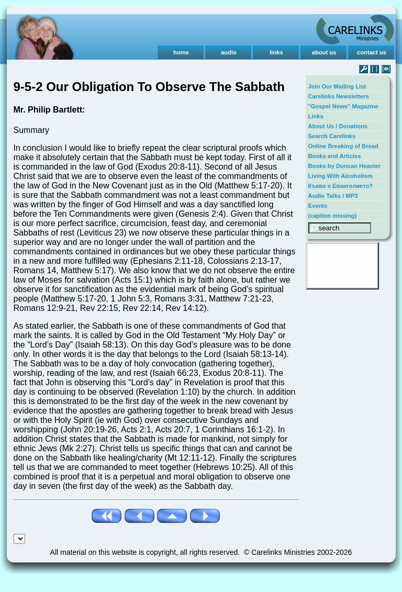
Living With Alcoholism (340, 176)
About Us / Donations (338, 126)
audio (229, 52)
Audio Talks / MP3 (333, 196)
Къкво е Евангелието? (340, 186)
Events (318, 206)
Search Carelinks (332, 136)
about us (324, 52)
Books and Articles (334, 156)
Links (315, 116)
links (276, 52)
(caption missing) (332, 216)
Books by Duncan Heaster (344, 166)
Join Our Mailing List (337, 86)
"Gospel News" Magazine (343, 106)
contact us (371, 52)
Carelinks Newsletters (338, 96)
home (181, 52)
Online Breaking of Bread (343, 146)
